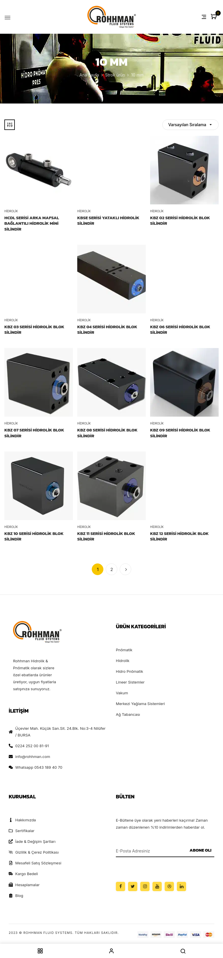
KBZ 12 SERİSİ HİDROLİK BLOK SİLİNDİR (179, 536)
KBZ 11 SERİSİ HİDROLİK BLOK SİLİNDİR (106, 536)
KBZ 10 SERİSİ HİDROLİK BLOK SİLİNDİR (34, 536)
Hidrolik (11, 211)
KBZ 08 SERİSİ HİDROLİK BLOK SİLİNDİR (107, 432)
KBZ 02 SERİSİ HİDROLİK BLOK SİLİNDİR (180, 220)
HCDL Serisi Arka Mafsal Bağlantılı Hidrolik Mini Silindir (31, 223)
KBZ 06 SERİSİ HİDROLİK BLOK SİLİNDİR (180, 329)
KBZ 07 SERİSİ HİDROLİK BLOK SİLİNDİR (34, 432)
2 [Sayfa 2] (111, 569)
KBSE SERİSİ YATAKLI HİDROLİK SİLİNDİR (108, 220)
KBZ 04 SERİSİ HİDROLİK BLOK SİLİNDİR (107, 329)
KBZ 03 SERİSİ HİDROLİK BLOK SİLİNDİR (34, 329)
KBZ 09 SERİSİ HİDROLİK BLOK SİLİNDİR (180, 432)
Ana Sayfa (89, 74)
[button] (214, 17)
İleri (125, 569)
